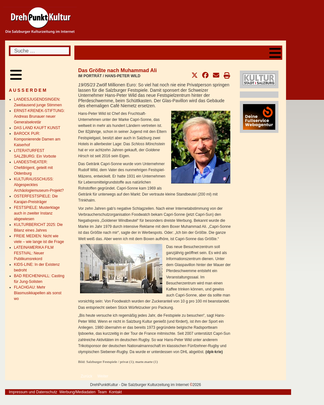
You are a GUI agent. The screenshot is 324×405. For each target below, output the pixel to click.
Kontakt (115, 392)
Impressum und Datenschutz (33, 392)
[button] (194, 75)
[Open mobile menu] (275, 53)
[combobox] (39, 50)
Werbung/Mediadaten (77, 392)
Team (102, 392)
